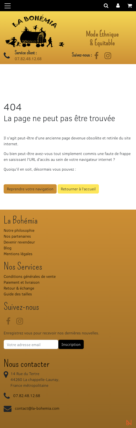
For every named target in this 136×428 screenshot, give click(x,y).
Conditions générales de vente (30, 276)
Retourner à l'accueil (78, 188)
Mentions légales (18, 253)
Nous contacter (26, 364)
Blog (7, 247)
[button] (118, 5)
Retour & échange (19, 288)
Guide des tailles (18, 293)
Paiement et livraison (22, 282)
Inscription (71, 344)
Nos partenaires (17, 236)
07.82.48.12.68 (28, 58)
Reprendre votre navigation (30, 188)
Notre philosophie (19, 230)
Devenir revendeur (19, 241)
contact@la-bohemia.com (37, 408)
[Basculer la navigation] (68, 5)
